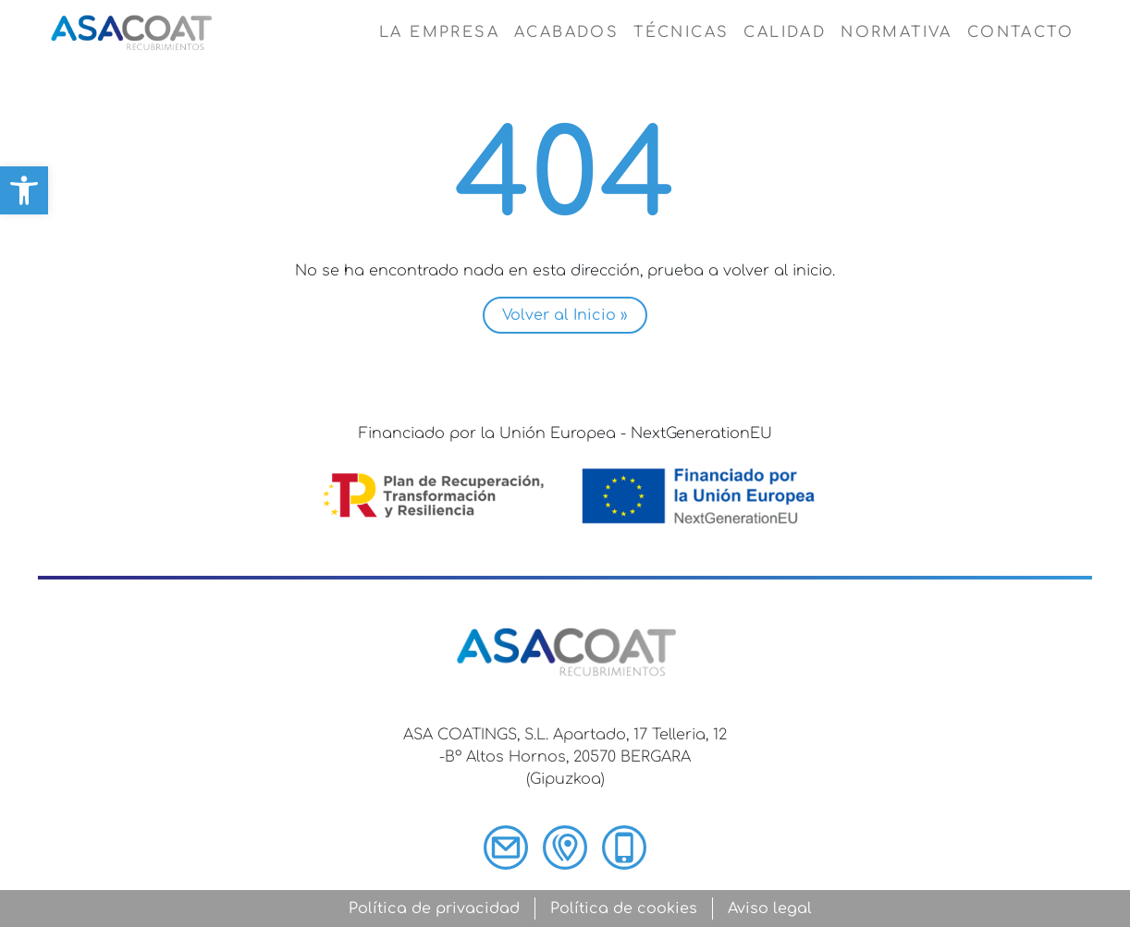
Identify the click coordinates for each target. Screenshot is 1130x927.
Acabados (566, 32)
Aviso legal (770, 908)
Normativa (896, 32)
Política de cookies (623, 908)
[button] (24, 190)
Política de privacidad (434, 908)
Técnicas (681, 32)
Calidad (784, 32)
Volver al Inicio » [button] (565, 315)
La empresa (439, 32)
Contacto (1020, 32)
